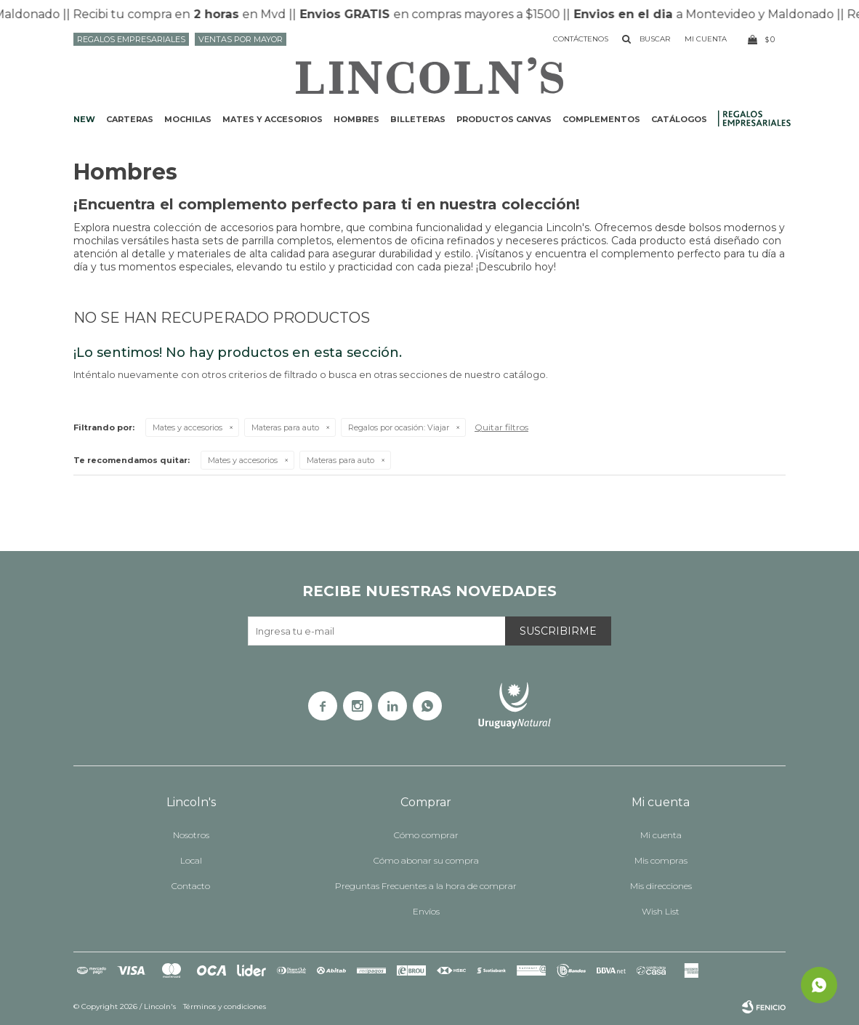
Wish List (660, 911)
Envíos (426, 911)
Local (191, 860)
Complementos (601, 119)
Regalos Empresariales (131, 39)
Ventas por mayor (240, 39)
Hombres (356, 119)
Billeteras (417, 119)
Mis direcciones (661, 885)
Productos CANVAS (504, 119)
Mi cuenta (661, 834)
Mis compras (660, 860)
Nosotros (191, 834)
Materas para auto (285, 427)
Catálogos (679, 119)
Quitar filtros (501, 427)
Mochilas (187, 119)
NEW (84, 119)
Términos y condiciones (224, 1006)
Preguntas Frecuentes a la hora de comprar (426, 885)
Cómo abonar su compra (426, 860)
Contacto (191, 885)
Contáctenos (580, 39)
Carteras (129, 119)
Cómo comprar (426, 834)
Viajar (398, 427)
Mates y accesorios (272, 119)
